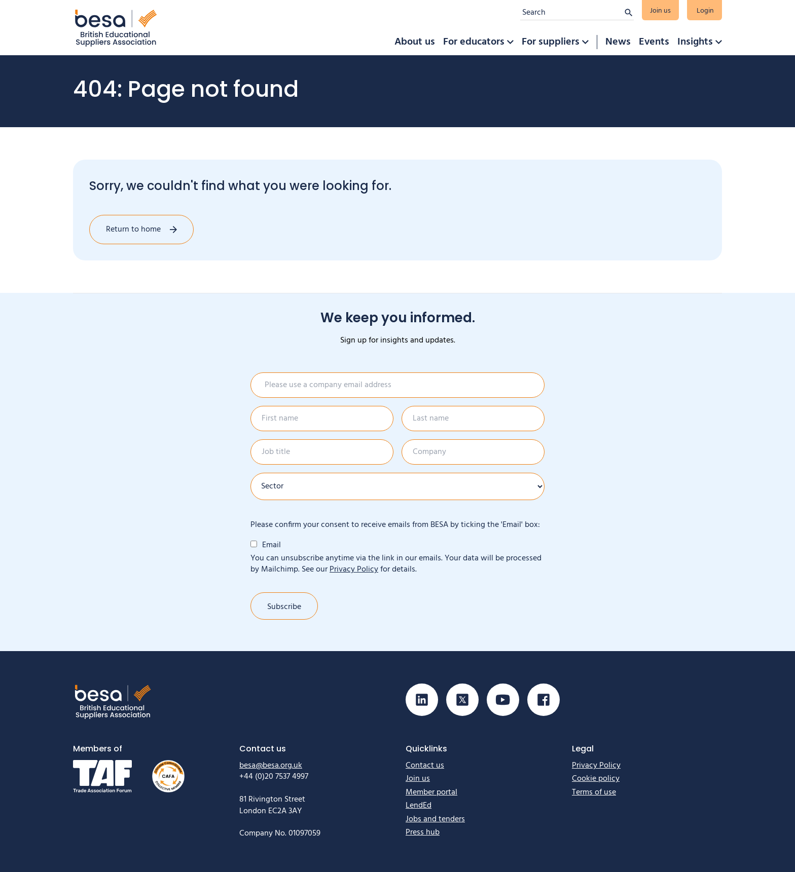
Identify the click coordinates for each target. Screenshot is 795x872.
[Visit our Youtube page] (503, 700)
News (618, 42)
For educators (473, 42)
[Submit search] (629, 12)
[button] (510, 42)
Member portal (431, 792)
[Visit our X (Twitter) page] (462, 700)
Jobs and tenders (435, 819)
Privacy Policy (354, 569)
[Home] (116, 27)
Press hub (423, 832)
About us (414, 42)
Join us (660, 11)
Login (705, 11)
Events (654, 42)
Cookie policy (596, 778)
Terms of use (594, 792)
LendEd (418, 805)
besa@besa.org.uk (270, 765)
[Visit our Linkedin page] (422, 700)
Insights (695, 42)
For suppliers (551, 42)
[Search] (572, 12)
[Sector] (397, 486)
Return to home (133, 229)
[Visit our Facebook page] (543, 700)
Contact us (425, 765)
